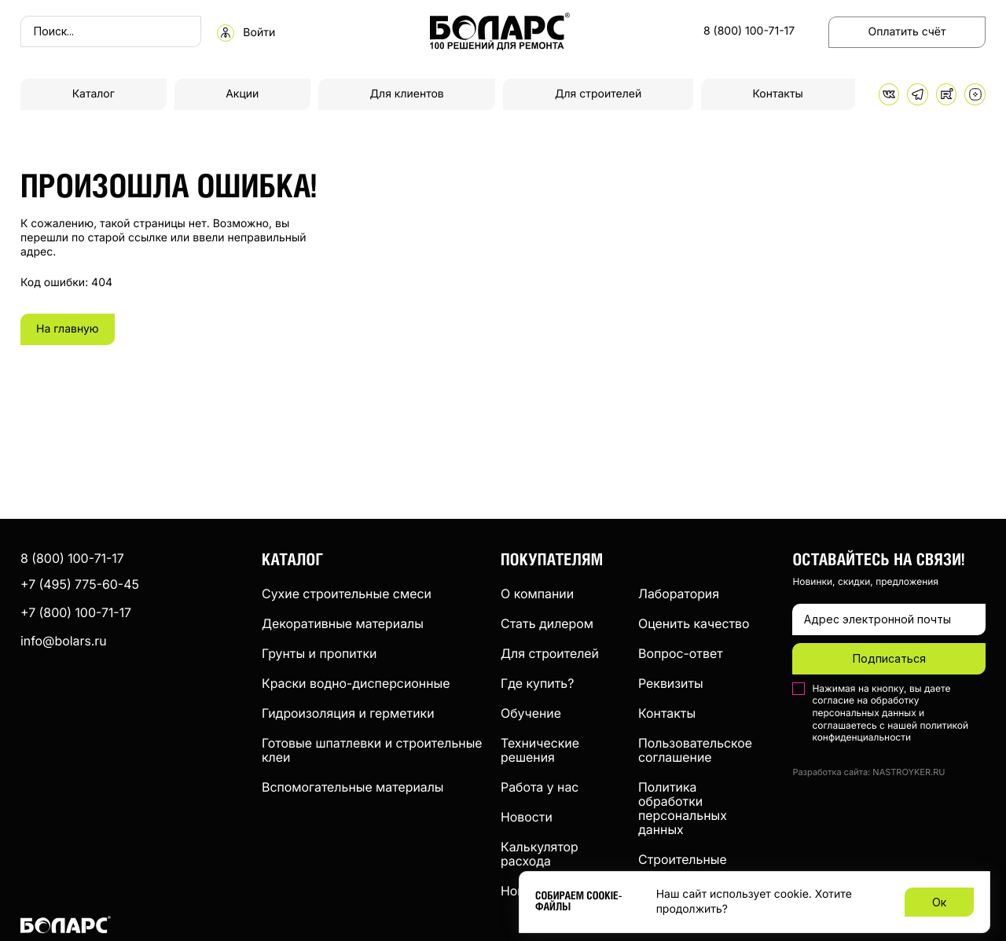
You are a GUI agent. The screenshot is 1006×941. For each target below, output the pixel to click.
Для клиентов (407, 94)
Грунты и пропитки (319, 653)
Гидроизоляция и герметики (348, 713)
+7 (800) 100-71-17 (75, 612)
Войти (259, 33)
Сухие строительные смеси (346, 593)
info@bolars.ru (63, 640)
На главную (67, 329)
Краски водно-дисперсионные (356, 683)
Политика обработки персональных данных (682, 808)
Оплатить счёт (907, 32)
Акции (242, 94)
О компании (537, 593)
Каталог (93, 94)
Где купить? (537, 683)
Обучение (531, 713)
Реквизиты (670, 683)
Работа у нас (539, 787)
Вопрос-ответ (680, 653)
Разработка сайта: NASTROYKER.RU (868, 772)
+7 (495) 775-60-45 (79, 584)
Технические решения (540, 750)
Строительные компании (682, 866)
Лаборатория (678, 593)
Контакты (778, 94)
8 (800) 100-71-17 (749, 31)
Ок (939, 902)
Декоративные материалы (343, 623)
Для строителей (598, 94)
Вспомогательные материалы (353, 787)
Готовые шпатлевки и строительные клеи (372, 750)
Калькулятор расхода (539, 854)
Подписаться (889, 658)
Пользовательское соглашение (695, 750)
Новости (527, 817)
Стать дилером (547, 623)
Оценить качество (694, 623)
